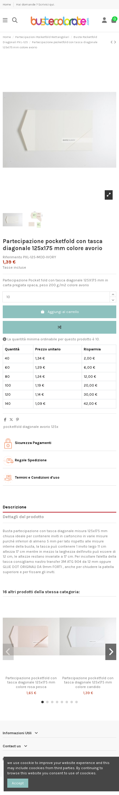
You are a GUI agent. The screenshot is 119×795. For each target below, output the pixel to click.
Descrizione (14, 506)
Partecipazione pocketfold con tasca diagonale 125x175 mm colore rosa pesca (31, 682)
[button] (42, 702)
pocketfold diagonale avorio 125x (30, 427)
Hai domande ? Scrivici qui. (35, 4)
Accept (18, 783)
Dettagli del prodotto (23, 516)
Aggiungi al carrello (59, 312)
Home (7, 4)
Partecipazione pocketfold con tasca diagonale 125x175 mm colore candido (88, 682)
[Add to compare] (59, 327)
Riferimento (12, 257)
